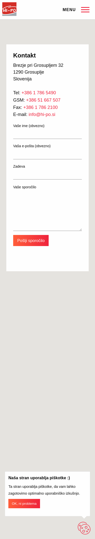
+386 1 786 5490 (39, 92)
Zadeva (47, 171)
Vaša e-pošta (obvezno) (47, 151)
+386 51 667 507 (43, 100)
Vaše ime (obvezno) (47, 131)
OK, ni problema (24, 503)
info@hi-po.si (42, 114)
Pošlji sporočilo (31, 240)
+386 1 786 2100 (40, 107)
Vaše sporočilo (47, 208)
